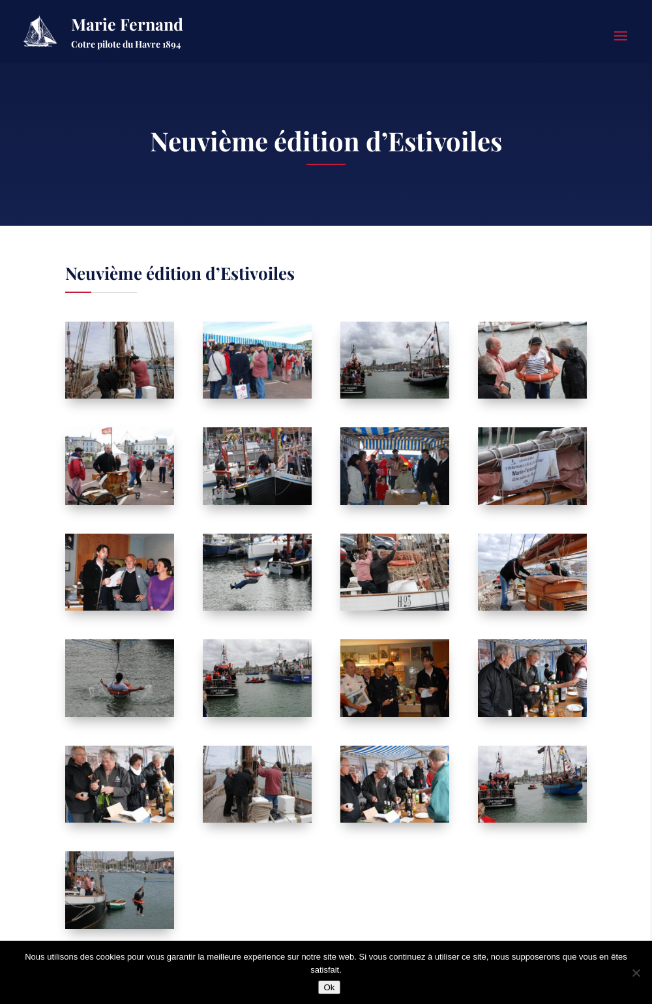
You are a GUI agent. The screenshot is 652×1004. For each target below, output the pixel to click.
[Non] (635, 972)
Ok (328, 987)
